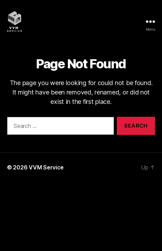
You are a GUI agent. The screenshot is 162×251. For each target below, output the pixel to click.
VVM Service (46, 167)
